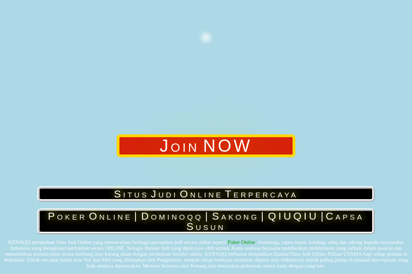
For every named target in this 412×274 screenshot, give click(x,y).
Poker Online (242, 242)
